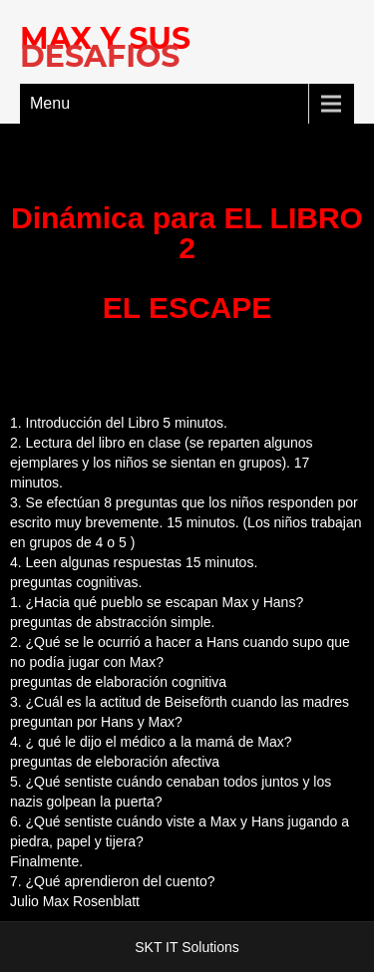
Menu (50, 103)
